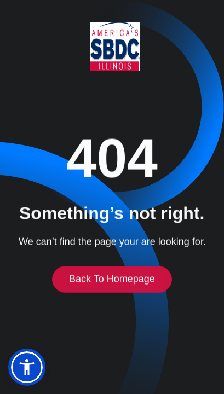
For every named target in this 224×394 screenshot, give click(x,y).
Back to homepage (112, 280)
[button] (27, 367)
